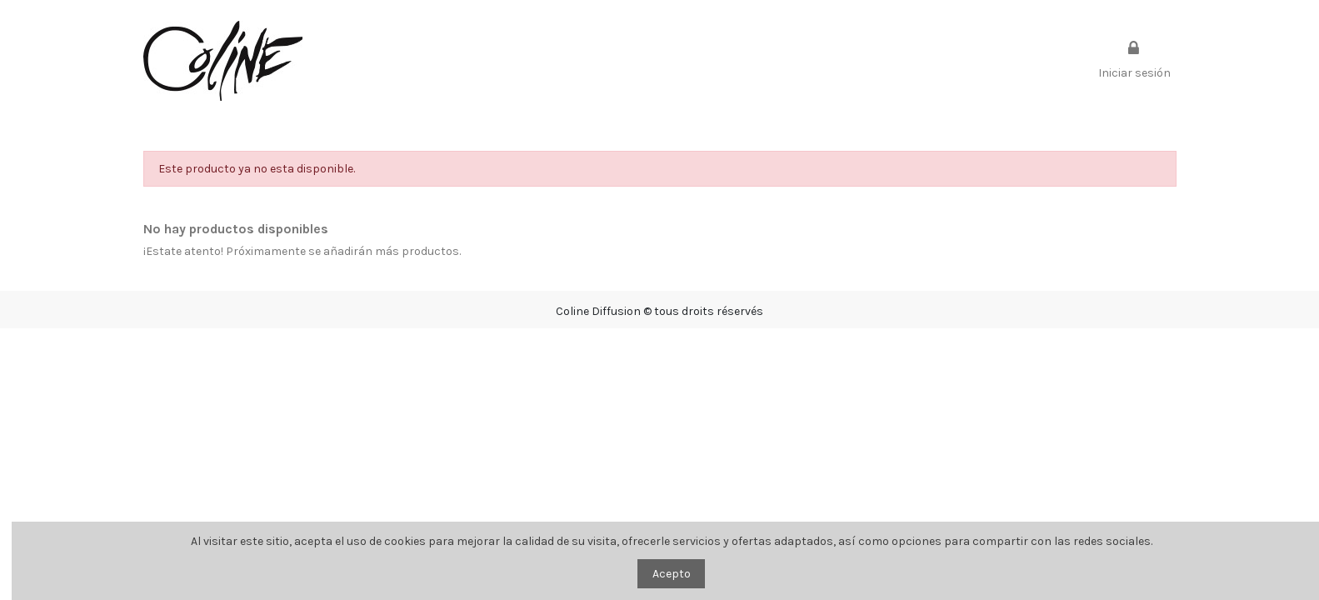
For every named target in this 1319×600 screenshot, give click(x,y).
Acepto (671, 574)
